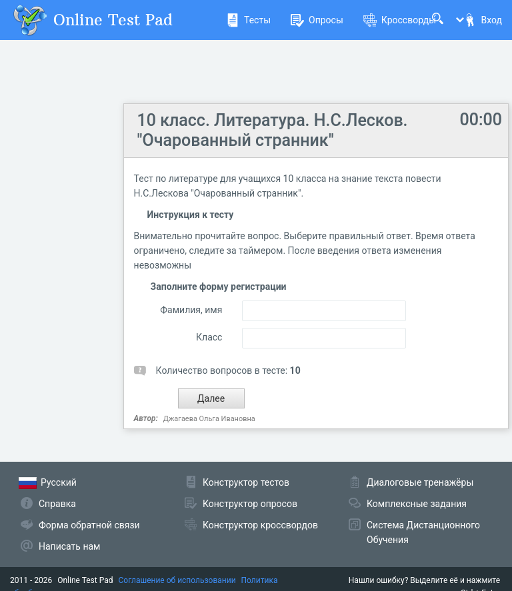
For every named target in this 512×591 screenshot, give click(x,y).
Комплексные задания (417, 503)
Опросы (317, 20)
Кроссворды (399, 20)
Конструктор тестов (246, 482)
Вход (482, 20)
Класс (209, 337)
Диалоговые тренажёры (420, 482)
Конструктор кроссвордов (260, 525)
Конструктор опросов (250, 503)
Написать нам (69, 546)
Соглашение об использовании (177, 580)
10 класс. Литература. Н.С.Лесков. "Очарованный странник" (272, 130)
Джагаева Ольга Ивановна (209, 418)
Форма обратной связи (89, 525)
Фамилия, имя (191, 309)
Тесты (248, 20)
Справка (57, 503)
